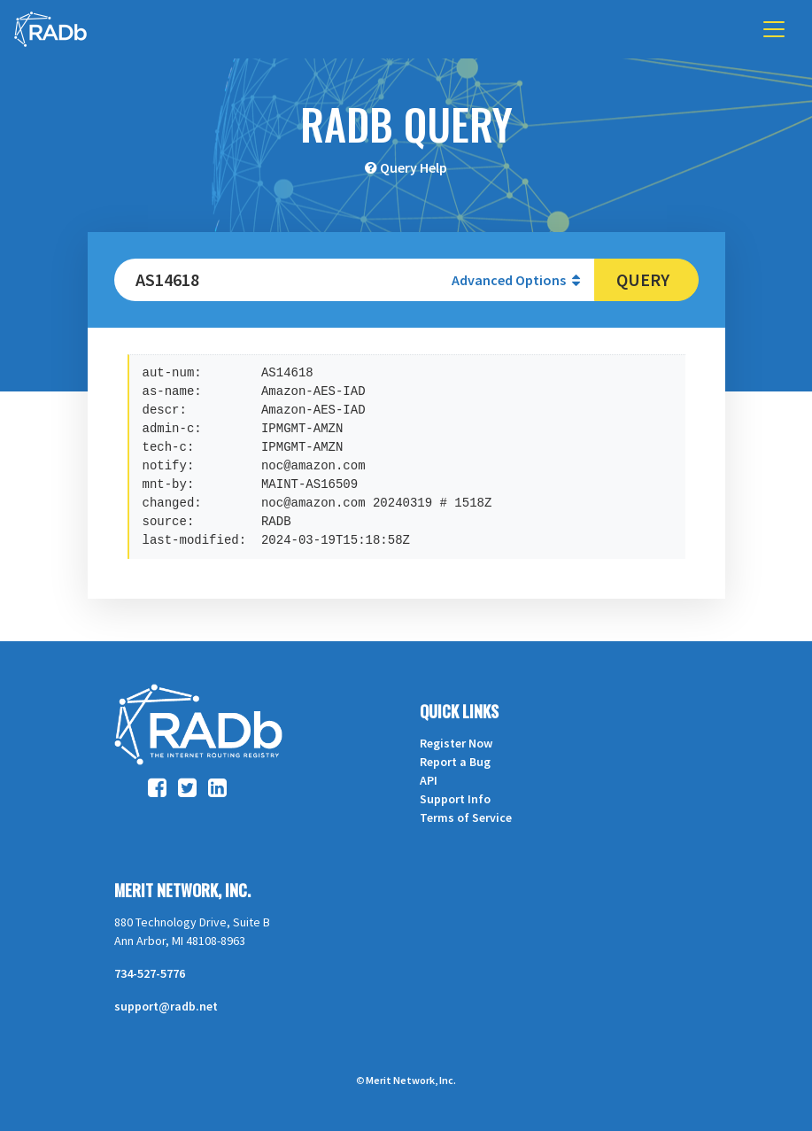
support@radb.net (166, 1006)
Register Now (456, 743)
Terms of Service (466, 817)
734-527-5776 (149, 973)
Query (642, 279)
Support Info (455, 799)
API (428, 780)
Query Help (413, 167)
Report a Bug (455, 762)
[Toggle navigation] (774, 29)
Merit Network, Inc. (182, 890)
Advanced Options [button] (516, 280)
